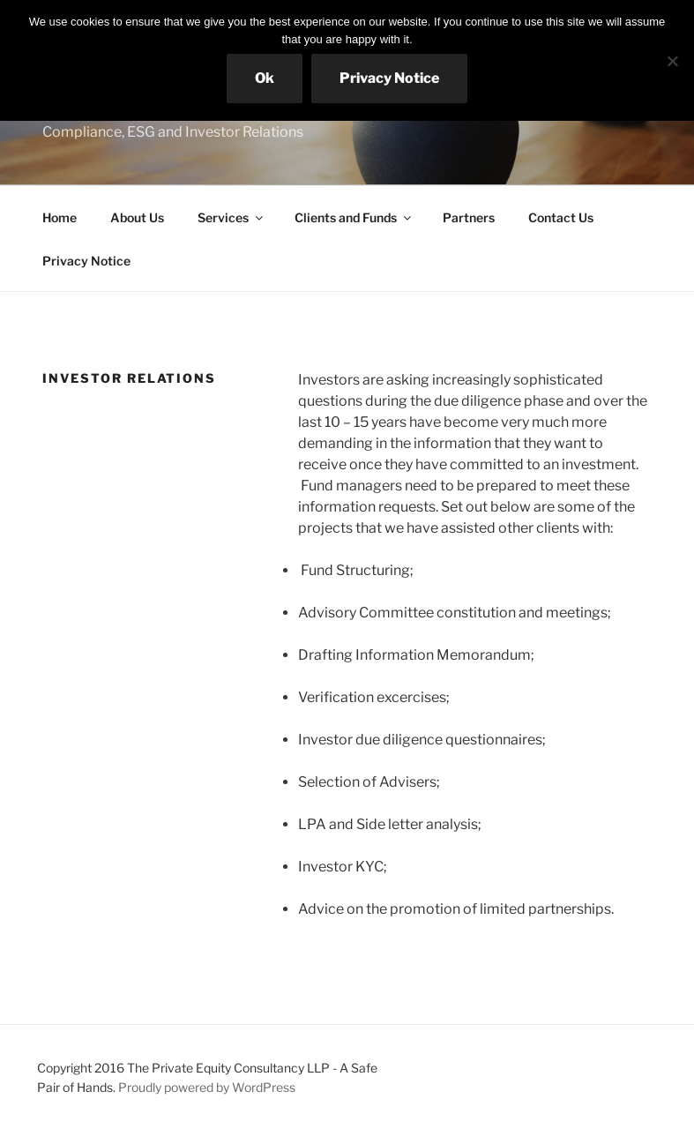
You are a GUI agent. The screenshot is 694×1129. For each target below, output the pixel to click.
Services (231, 217)
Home (59, 217)
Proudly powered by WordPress (206, 1087)
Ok (264, 78)
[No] (672, 61)
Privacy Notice (86, 260)
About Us (137, 217)
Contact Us (560, 217)
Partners (469, 217)
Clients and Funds (354, 217)
